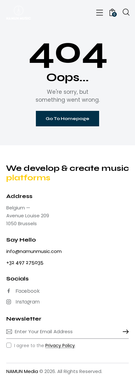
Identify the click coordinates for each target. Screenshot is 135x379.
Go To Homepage (67, 118)
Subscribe (124, 331)
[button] (100, 12)
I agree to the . (45, 345)
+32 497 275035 (24, 262)
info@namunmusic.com (34, 251)
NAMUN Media (22, 371)
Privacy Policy (60, 345)
